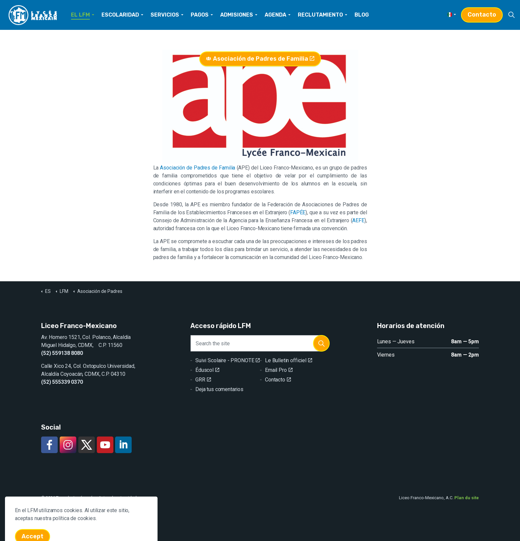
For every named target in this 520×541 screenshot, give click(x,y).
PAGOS (200, 15)
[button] (321, 343)
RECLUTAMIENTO (320, 15)
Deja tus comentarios (219, 389)
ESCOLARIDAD (120, 15)
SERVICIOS (165, 15)
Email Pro (278, 370)
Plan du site (466, 497)
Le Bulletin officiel (288, 360)
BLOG (362, 15)
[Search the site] (260, 343)
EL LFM (80, 15)
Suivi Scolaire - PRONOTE (227, 360)
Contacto (482, 15)
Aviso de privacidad (117, 497)
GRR (203, 379)
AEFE (358, 220)
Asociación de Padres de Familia (260, 59)
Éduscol (207, 370)
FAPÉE (297, 212)
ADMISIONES (236, 15)
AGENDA (275, 15)
